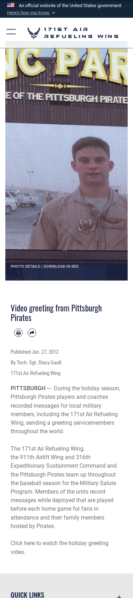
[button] (32, 12)
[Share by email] (32, 332)
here (29, 543)
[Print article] (18, 332)
